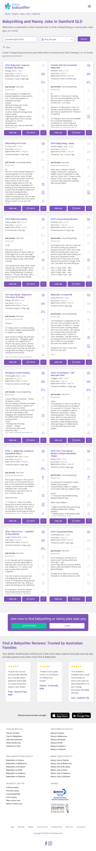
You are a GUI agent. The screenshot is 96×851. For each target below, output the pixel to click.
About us (69, 827)
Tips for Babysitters (14, 736)
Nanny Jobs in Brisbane (60, 767)
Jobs (22, 14)
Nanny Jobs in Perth (59, 770)
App (12, 827)
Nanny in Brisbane (58, 740)
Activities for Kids (13, 746)
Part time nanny (12, 791)
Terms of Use (42, 827)
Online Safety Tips (13, 743)
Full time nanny (12, 787)
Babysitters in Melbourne (16, 764)
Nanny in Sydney (57, 733)
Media (30, 827)
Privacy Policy (56, 827)
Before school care (14, 804)
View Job (12, 133)
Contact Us (81, 827)
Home (7, 14)
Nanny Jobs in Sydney (60, 760)
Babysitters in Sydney (15, 760)
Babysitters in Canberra (15, 773)
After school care (13, 800)
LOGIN (67, 626)
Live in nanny (11, 797)
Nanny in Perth (56, 743)
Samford (36, 14)
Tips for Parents (12, 733)
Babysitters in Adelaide (15, 777)
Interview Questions (14, 740)
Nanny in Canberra (58, 746)
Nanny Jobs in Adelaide (60, 777)
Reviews (21, 827)
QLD (28, 14)
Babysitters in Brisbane (15, 767)
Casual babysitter (13, 794)
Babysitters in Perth (14, 770)
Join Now (12, 30)
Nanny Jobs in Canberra (60, 773)
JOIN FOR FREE (29, 626)
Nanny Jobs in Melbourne (61, 764)
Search (15, 14)
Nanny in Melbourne (59, 736)
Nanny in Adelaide (58, 749)
